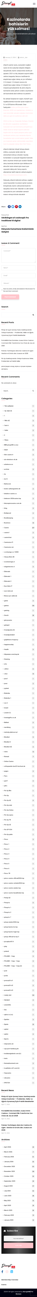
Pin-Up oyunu (19, 815)
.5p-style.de (19, 411)
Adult (19, 450)
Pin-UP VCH (19, 829)
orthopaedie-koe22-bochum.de (19, 766)
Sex (19, 1010)
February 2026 (19, 1157)
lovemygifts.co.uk (19, 717)
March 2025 (19, 1210)
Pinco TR (19, 873)
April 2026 (19, 1147)
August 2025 (19, 1186)
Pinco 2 (19, 849)
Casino (9, 34)
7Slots (19, 440)
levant (19, 708)
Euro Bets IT (19, 586)
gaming (19, 610)
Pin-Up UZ (19, 825)
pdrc (19, 786)
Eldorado (19, 571)
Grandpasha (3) (19, 630)
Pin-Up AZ (19, 800)
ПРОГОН (19, 1083)
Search (4, 306)
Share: (3, 207)
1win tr (19, 425)
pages (19, 771)
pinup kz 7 (19, 917)
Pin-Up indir (19, 805)
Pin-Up (19, 795)
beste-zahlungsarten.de (19, 489)
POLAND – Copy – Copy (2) (19, 966)
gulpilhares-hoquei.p (19, 640)
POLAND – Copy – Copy (19, 961)
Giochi (19, 615)
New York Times (25, 144)
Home (3, 34)
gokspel (19, 625)
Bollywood (19, 513)
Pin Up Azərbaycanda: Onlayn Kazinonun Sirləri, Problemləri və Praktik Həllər (17, 359)
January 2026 (19, 1161)
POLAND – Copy (19, 956)
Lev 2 (19, 703)
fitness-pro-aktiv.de (19, 596)
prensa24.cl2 (19, 985)
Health (19, 649)
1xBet (19, 430)
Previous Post (5, 215)
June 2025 (19, 1196)
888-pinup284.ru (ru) (19, 445)
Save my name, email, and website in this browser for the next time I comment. (19, 290)
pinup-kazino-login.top (19, 932)
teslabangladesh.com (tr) (19, 1053)
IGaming (19, 659)
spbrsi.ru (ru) (19, 1014)
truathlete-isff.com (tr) (19, 1068)
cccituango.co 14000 (19, 552)
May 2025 (19, 1200)
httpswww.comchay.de (19, 654)
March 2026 (19, 1152)
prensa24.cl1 (19, 980)
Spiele (19, 1024)
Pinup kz (19, 902)
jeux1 (19, 678)
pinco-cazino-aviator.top (19, 888)
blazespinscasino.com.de (19, 503)
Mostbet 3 (19, 742)
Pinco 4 (19, 859)
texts (19, 1058)
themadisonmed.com (19, 1063)
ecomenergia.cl (19, 562)
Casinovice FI (19, 542)
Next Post (4, 226)
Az (19, 474)
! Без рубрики (19, 406)
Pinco (19, 839)
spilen (19, 1034)
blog (19, 508)
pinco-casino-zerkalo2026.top (19, 883)
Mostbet (19, 737)
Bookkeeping (19, 518)
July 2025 (19, 1191)
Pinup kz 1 (19, 907)
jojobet (19, 688)
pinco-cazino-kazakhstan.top (19, 893)
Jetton (19, 669)
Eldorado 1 (19, 576)
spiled (19, 1029)
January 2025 (19, 1220)
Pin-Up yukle (19, 834)
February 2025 (19, 1215)
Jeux (19, 674)
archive (19, 469)
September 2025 (19, 1181)
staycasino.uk (19, 1044)
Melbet (19, 722)
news (19, 752)
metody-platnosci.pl (19, 732)
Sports (19, 1039)
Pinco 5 (19, 864)
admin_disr (23, 57)
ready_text (19, 995)
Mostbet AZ (19, 747)
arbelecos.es (19, 464)
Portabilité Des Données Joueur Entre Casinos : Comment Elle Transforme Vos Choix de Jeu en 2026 (18, 343)
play (19, 946)
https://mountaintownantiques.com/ (15, 175)
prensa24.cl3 (19, 990)
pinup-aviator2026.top (19, 922)
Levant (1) (19, 713)
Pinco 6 (19, 868)
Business (19, 523)
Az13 (19, 479)
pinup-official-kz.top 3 (19, 937)
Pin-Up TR (19, 820)
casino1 (19, 532)
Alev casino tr (19, 454)
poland (19, 951)
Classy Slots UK (19, 557)
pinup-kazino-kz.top (19, 927)
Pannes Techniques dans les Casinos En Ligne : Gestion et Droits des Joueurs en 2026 (17, 352)
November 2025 (19, 1171)
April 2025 (19, 1205)
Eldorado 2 (19, 581)
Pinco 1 (19, 844)
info (19, 664)
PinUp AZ (19, 898)
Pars (19, 776)
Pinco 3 (19, 854)
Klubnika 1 (19, 698)
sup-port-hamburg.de (19, 1049)
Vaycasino (19, 1073)
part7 (19, 781)
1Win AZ (19, 420)
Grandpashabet (19, 635)
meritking (19, 727)
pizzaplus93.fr (19, 941)
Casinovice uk (19, 547)
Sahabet (19, 1000)
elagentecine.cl (19, 566)
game (19, 601)
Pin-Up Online (19, 810)
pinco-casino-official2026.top (19, 878)
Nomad (19, 756)
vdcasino (19, 1078)
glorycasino (19, 620)
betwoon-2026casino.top (19, 498)
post (19, 971)
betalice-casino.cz (19, 493)
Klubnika (19, 693)
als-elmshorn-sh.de (19, 459)
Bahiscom (19, 484)
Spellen (19, 1019)
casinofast (19, 537)
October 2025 (19, 1176)
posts (19, 975)
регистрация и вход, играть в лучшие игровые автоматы (16, 367)
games (19, 605)
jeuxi (19, 683)
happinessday (19, 644)
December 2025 (19, 1166)
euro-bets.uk (19, 591)
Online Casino (19, 761)
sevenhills (19, 1005)
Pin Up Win (19, 790)
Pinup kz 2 (19, 912)
